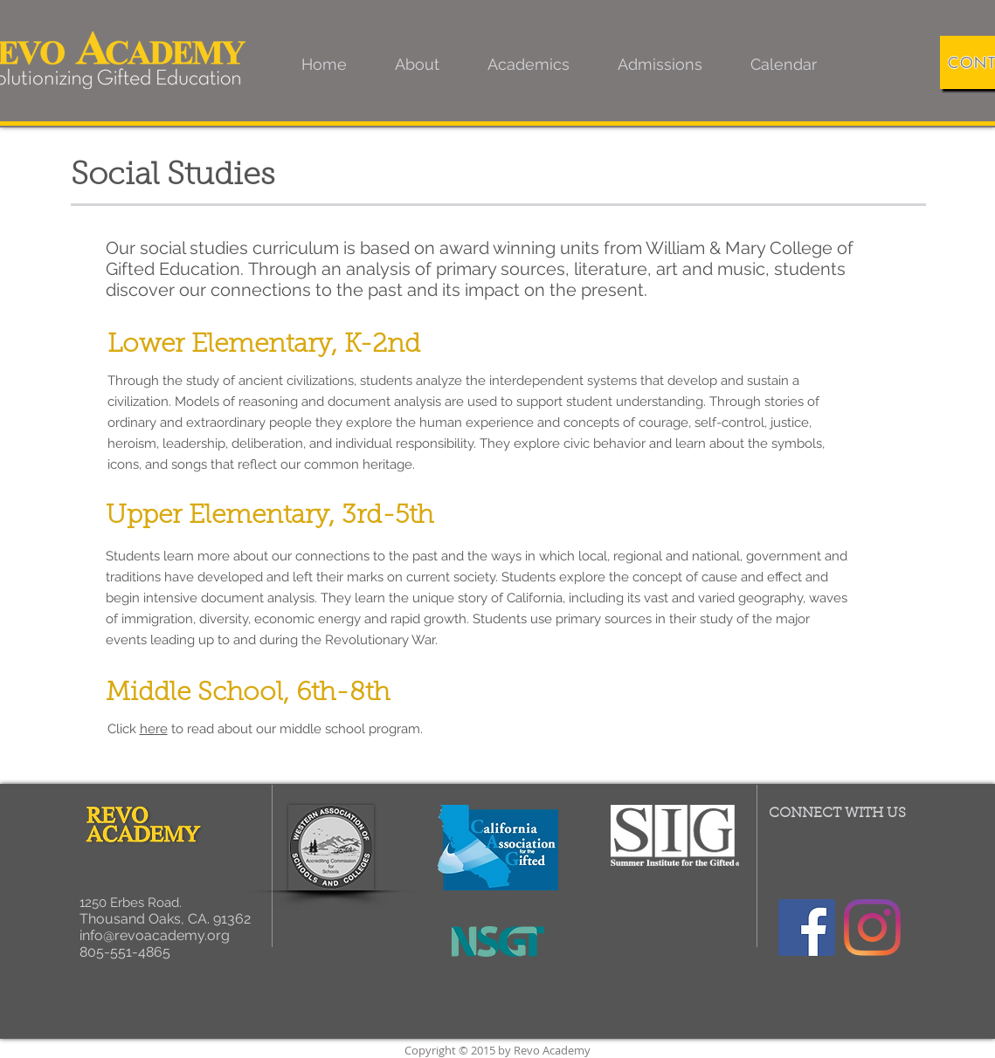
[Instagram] (872, 927)
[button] (417, 64)
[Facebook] (806, 927)
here (154, 729)
